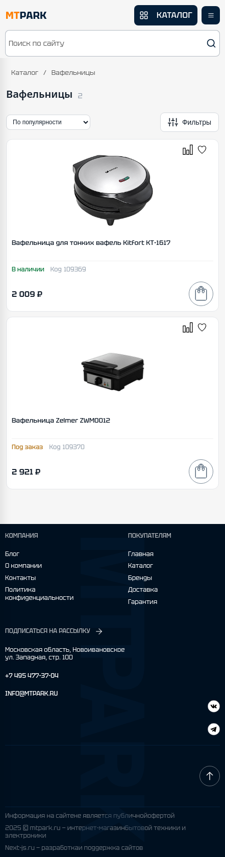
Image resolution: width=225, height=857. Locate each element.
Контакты (20, 578)
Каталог (24, 72)
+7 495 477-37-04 (32, 676)
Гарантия (142, 602)
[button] (112, 43)
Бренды (140, 578)
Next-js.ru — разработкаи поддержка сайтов (74, 848)
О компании (23, 566)
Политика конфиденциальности (39, 594)
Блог (12, 554)
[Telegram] (214, 707)
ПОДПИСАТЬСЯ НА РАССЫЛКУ (54, 631)
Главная (141, 554)
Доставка (143, 590)
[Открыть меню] (211, 15)
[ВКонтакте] (214, 730)
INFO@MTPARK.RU (31, 694)
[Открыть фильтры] (189, 122)
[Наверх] (209, 776)
